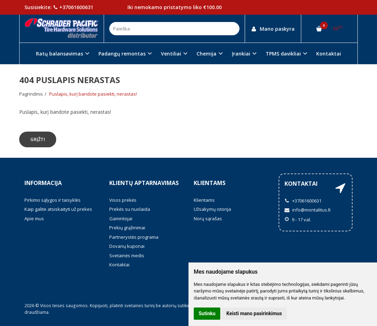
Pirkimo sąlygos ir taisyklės (52, 200)
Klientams (210, 183)
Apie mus (34, 218)
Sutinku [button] (207, 313)
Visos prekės (122, 200)
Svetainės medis (126, 255)
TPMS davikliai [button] (283, 53)
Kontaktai (328, 53)
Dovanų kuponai (127, 246)
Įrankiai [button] (241, 53)
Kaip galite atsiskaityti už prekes (58, 209)
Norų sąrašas (208, 218)
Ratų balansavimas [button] (59, 53)
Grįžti (37, 139)
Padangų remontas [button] (122, 53)
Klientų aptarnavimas (144, 183)
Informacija (43, 183)
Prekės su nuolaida (129, 209)
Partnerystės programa (133, 237)
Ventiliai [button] (171, 53)
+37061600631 (73, 7)
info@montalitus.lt (307, 210)
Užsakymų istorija (212, 209)
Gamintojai (120, 218)
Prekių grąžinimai (127, 227)
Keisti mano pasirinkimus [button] (254, 313)
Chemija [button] (206, 53)
